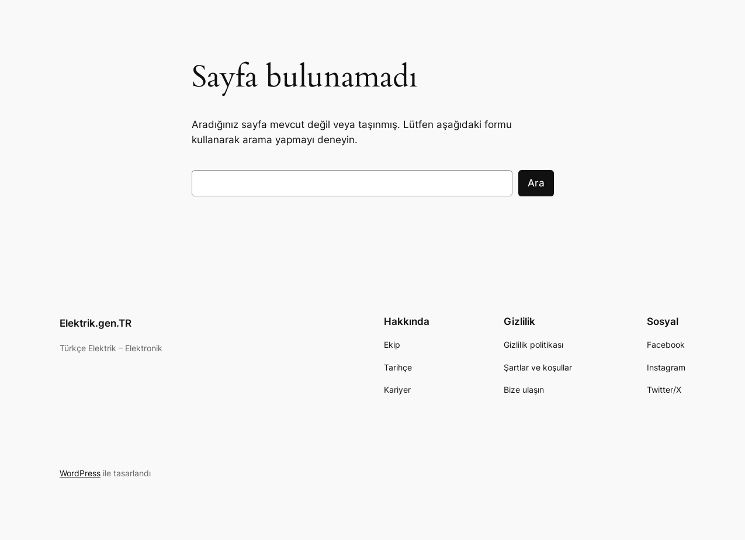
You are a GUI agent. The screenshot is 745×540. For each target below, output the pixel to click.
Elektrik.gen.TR (95, 323)
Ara (536, 183)
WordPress (80, 473)
